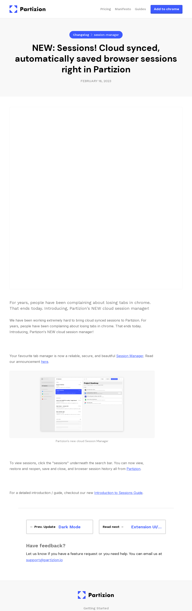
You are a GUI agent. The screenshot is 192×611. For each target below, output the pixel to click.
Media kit (96, 541)
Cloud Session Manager (96, 561)
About (96, 532)
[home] (28, 9)
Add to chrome (166, 9)
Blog (96, 505)
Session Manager (129, 215)
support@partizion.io (44, 418)
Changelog (81, 34)
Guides (140, 9)
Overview (96, 476)
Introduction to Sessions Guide (118, 352)
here (44, 221)
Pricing (105, 9)
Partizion (133, 328)
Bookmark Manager (96, 552)
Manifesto (123, 9)
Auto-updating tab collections (91, 570)
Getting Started (96, 467)
